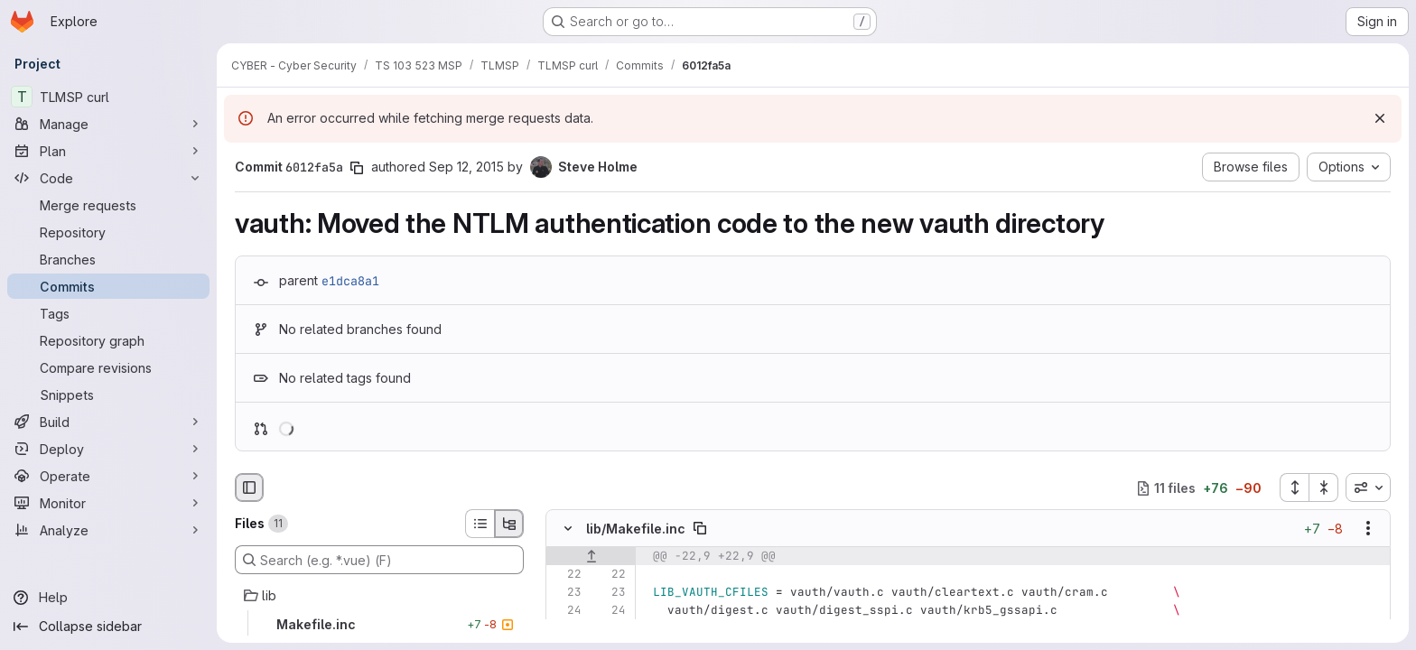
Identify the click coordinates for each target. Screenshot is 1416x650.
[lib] (379, 595)
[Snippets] (108, 394)
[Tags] (108, 313)
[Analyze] (108, 530)
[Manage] (108, 123)
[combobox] (1368, 487)
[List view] (479, 523)
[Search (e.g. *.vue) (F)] (379, 559)
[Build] (108, 421)
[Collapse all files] (1323, 487)
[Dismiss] (1380, 118)
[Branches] (108, 259)
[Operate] (108, 475)
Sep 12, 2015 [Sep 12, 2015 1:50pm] (466, 166)
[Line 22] (566, 575)
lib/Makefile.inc (635, 528)
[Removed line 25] (566, 629)
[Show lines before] (591, 557)
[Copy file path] (700, 529)
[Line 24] (566, 611)
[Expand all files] (1294, 487)
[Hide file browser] (249, 487)
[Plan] (108, 150)
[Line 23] (566, 593)
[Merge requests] (108, 205)
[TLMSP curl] (108, 96)
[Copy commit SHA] (357, 168)
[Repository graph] (108, 340)
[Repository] (108, 232)
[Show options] (1368, 529)
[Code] (108, 177)
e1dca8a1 (350, 281)
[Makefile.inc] (379, 624)
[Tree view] (509, 523)
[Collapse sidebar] (108, 626)
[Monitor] (108, 502)
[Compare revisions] (108, 367)
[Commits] (108, 286)
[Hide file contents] (568, 529)
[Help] (108, 597)
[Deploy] (108, 448)
